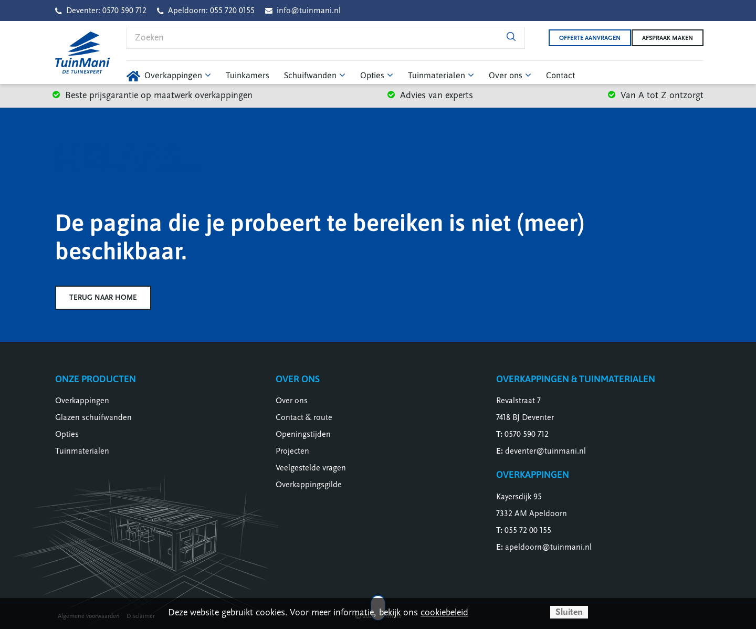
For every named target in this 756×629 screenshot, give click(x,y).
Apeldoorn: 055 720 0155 (211, 10)
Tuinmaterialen (82, 451)
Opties (67, 434)
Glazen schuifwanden (93, 417)
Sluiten (569, 611)
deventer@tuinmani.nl (545, 451)
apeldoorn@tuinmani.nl (548, 547)
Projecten (292, 451)
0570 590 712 (527, 434)
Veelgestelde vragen (311, 468)
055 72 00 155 (528, 530)
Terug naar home (103, 297)
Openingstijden (303, 434)
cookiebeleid (444, 612)
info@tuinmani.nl (309, 10)
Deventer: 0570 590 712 (106, 10)
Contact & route (304, 417)
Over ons (292, 400)
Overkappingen (82, 400)
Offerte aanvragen (582, 37)
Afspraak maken (667, 37)
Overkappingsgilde (309, 484)
